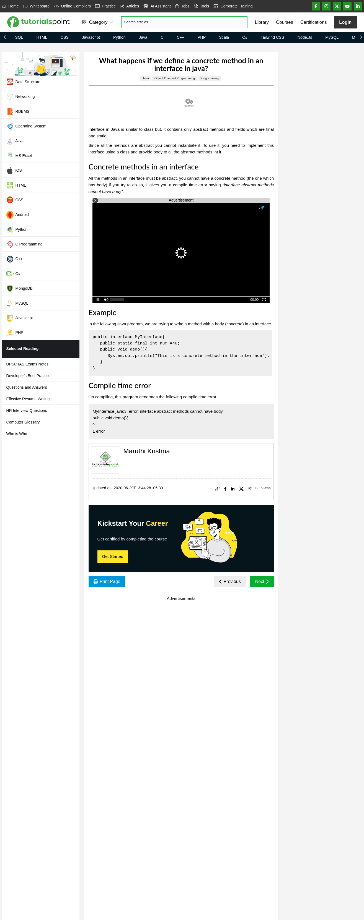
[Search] (184, 22)
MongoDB (19, 288)
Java (143, 37)
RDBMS (18, 111)
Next (262, 581)
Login (345, 22)
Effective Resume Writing (28, 399)
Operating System (26, 126)
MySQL (332, 37)
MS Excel (19, 155)
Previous (230, 581)
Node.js (305, 37)
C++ (180, 37)
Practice (105, 6)
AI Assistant (157, 6)
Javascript (91, 37)
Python (119, 37)
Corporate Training (232, 6)
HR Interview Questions (26, 410)
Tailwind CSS (272, 37)
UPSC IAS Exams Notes (27, 364)
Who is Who (16, 434)
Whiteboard (36, 6)
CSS (65, 37)
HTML (41, 37)
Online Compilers (72, 6)
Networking (20, 97)
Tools (201, 6)
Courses (284, 22)
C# (244, 37)
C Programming (24, 244)
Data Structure (23, 82)
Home (10, 6)
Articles (129, 6)
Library (262, 22)
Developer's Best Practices (29, 375)
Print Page (107, 581)
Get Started (112, 556)
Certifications (313, 22)
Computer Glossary (23, 422)
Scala (224, 37)
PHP (202, 37)
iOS (14, 170)
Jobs (182, 6)
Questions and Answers (26, 387)
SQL (19, 37)
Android (17, 215)
